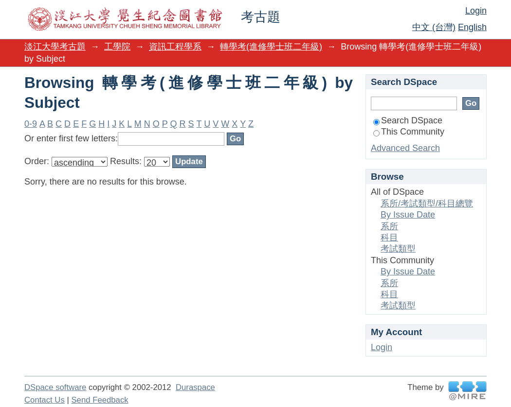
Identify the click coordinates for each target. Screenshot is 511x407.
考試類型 (398, 249)
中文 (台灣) (434, 27)
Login (476, 11)
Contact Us (44, 400)
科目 (389, 237)
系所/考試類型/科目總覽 (427, 203)
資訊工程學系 (175, 46)
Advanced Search (405, 148)
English (472, 27)
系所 (389, 226)
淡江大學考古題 (55, 46)
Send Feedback (99, 400)
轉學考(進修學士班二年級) (271, 46)
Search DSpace (407, 120)
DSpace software (55, 387)
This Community (408, 131)
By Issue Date (408, 215)
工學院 (117, 46)
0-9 (30, 124)
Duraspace (195, 387)
